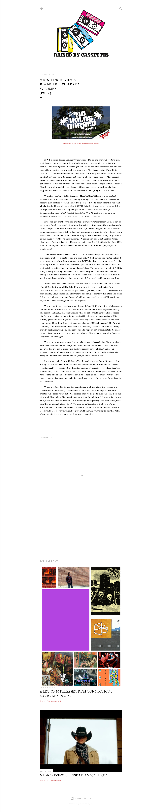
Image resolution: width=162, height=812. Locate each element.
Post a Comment (54, 701)
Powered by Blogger (81, 798)
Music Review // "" (73, 775)
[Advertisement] (81, 533)
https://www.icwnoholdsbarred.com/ (81, 143)
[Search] (120, 8)
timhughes (88, 804)
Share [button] (42, 427)
